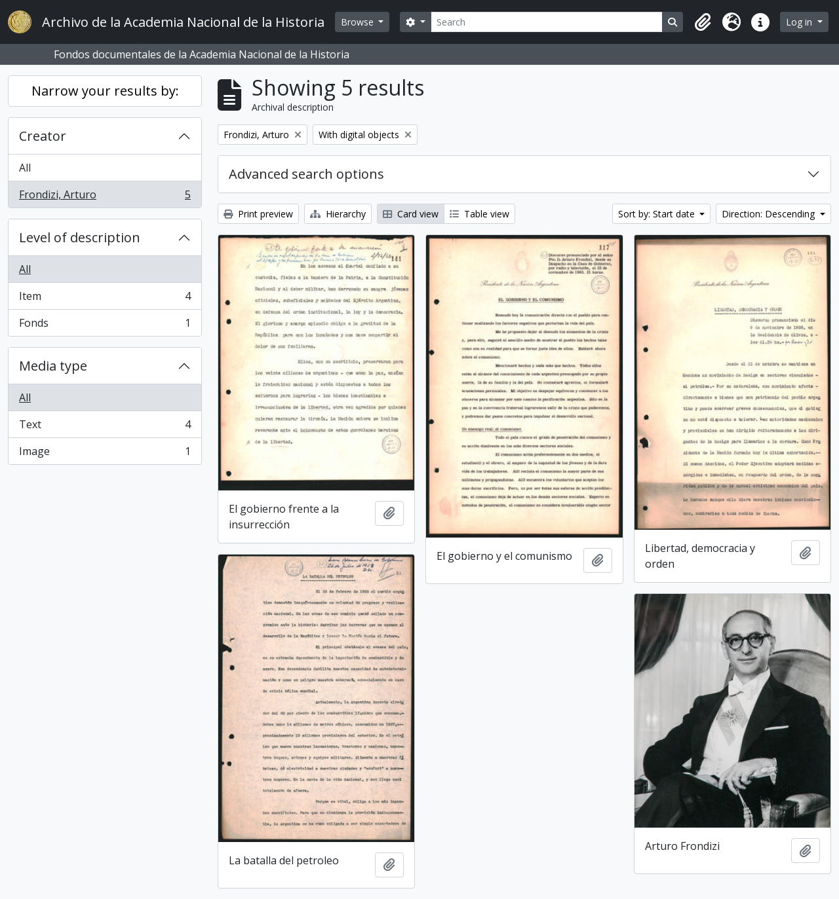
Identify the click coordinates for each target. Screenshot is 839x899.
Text (104, 427)
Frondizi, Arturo (104, 197)
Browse (358, 22)
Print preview (258, 214)
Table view (479, 214)
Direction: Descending (769, 214)
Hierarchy (338, 214)
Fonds (104, 325)
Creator (42, 136)
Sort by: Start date (657, 214)
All (25, 167)
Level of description (79, 237)
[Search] (547, 22)
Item (104, 299)
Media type (53, 366)
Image (104, 453)
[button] (702, 22)
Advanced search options (306, 174)
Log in (800, 22)
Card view (411, 214)
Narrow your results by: (105, 91)
